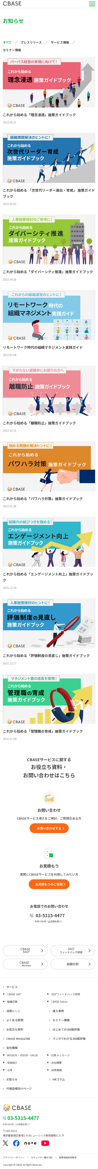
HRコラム (59, 1079)
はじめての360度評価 (66, 1029)
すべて (7, 42)
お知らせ (12, 1079)
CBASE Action (59, 1001)
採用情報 (56, 1070)
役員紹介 (12, 1062)
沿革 (9, 1070)
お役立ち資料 (14, 1029)
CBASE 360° (14, 994)
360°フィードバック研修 (65, 994)
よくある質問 (14, 1020)
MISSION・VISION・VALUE (22, 1055)
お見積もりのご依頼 (49, 884)
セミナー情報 (12, 50)
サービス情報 (60, 42)
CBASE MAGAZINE (18, 1039)
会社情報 (12, 1048)
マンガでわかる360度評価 (69, 1039)
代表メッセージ (60, 1055)
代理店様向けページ (19, 1089)
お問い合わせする (49, 828)
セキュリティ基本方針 (42, 1157)
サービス (12, 987)
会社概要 (56, 1062)
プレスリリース (31, 42)
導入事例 (58, 1011)
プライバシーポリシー (14, 1157)
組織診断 (73, 964)
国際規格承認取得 (67, 1157)
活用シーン (13, 1011)
